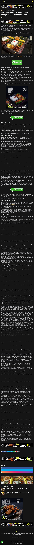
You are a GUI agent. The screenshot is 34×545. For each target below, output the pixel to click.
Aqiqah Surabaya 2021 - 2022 (18, 541)
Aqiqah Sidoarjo (19, 56)
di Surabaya (13, 204)
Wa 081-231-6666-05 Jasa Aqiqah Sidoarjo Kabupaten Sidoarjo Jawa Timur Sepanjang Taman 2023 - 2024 (18, 493)
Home (13, 543)
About (16, 543)
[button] (1, 1)
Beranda (2, 10)
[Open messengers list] (2, 542)
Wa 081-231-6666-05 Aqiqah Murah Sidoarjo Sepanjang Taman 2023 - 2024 (18, 488)
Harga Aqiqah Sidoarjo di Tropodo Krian (9, 10)
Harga (18, 543)
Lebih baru (2, 462)
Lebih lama (31, 462)
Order (21, 543)
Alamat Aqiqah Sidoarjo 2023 (7, 486)
